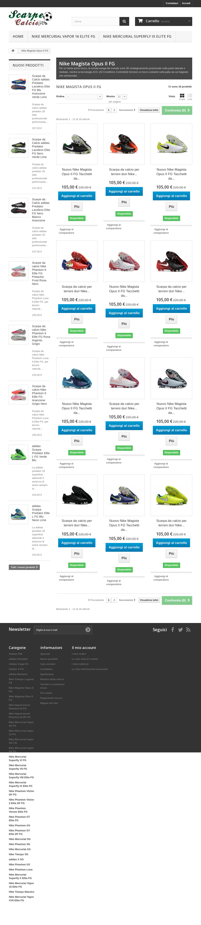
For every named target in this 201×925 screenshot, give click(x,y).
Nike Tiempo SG (18, 854)
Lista (190, 96)
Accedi (186, 3)
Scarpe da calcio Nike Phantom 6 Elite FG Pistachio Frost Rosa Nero (39, 273)
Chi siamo (46, 693)
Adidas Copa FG (18, 664)
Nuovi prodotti (28, 65)
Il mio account (84, 647)
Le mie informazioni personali (90, 669)
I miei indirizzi (80, 664)
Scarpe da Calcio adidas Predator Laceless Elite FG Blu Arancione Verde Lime (41, 86)
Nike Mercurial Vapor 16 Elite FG (63, 36)
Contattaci (172, 3)
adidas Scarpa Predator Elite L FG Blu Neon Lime (41, 513)
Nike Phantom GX (19, 864)
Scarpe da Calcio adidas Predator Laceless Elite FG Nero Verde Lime (41, 148)
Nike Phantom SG (19, 844)
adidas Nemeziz (18, 674)
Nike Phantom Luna (20, 869)
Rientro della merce (52, 679)
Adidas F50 (15, 653)
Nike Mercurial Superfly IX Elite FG (137, 36)
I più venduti (47, 664)
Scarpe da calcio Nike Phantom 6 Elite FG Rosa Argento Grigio (41, 334)
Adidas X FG (16, 669)
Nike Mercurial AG (20, 849)
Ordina (60, 96)
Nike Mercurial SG (19, 839)
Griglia (182, 96)
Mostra (110, 96)
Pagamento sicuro (51, 698)
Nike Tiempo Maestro (21, 891)
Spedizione (47, 674)
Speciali (45, 653)
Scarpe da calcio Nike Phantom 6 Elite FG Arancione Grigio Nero (39, 394)
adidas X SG (16, 859)
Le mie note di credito (85, 659)
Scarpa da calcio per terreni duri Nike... (124, 172)
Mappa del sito (49, 703)
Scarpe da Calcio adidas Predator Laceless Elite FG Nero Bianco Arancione (41, 210)
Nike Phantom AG (19, 825)
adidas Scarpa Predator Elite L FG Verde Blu (41, 453)
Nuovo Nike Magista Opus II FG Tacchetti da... (77, 174)
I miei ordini (79, 653)
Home (18, 36)
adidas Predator (18, 659)
